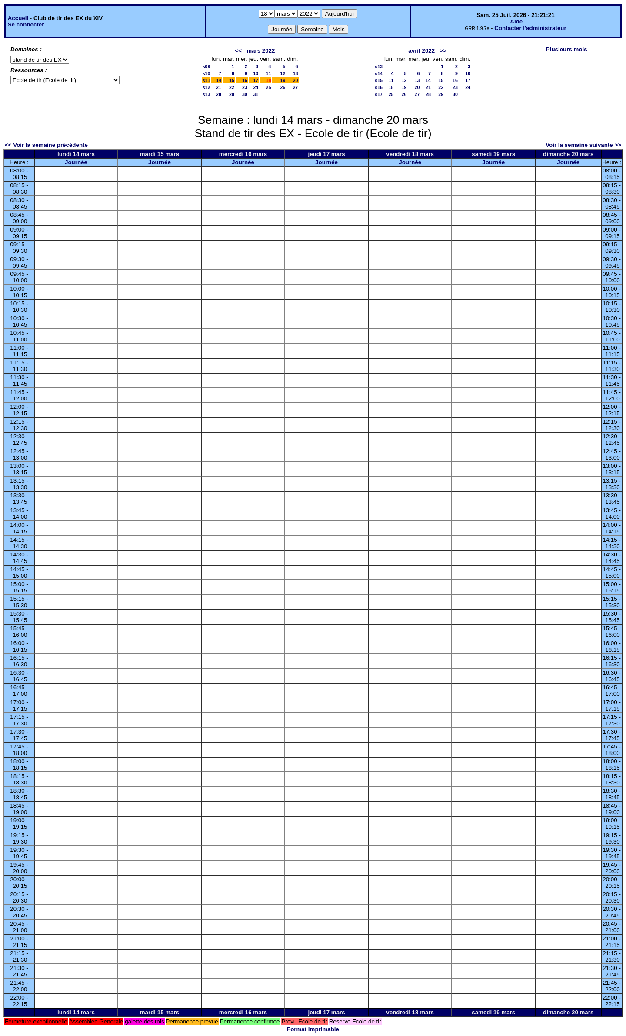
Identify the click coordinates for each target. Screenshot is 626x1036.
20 (295, 80)
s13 (206, 94)
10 (255, 73)
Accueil (18, 18)
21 (218, 87)
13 (295, 73)
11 (268, 73)
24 (255, 87)
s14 (379, 73)
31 (255, 94)
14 (218, 80)
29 (231, 94)
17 (255, 80)
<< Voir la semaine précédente (46, 145)
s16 (379, 87)
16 (244, 80)
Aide (516, 21)
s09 (206, 66)
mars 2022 (260, 50)
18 (391, 87)
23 (244, 87)
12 (282, 73)
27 (295, 87)
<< (238, 50)
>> (443, 50)
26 (282, 87)
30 (244, 94)
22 (231, 87)
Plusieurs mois (566, 49)
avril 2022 (421, 50)
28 (218, 94)
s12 (206, 87)
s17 (379, 94)
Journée (76, 162)
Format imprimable (313, 1029)
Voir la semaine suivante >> (583, 145)
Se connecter (26, 24)
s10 (206, 73)
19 (282, 80)
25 (268, 87)
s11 (206, 80)
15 (231, 80)
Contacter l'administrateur (530, 28)
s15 (379, 80)
